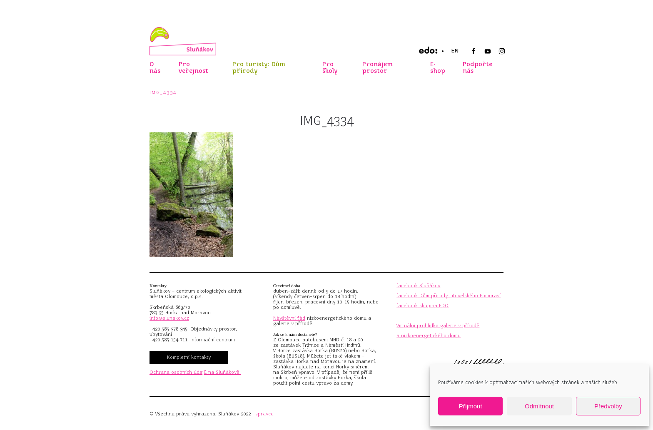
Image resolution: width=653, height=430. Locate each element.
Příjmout (470, 406)
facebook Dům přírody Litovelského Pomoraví (448, 295)
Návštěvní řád (289, 318)
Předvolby (608, 406)
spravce (264, 414)
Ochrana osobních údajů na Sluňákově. (195, 372)
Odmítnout (539, 406)
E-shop (437, 67)
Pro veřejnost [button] (193, 67)
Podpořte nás (477, 67)
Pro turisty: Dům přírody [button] (258, 67)
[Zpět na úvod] (183, 41)
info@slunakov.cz (169, 318)
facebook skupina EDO (422, 305)
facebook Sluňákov (418, 285)
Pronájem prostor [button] (377, 67)
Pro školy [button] (330, 67)
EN (455, 50)
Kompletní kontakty (189, 357)
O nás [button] (155, 67)
